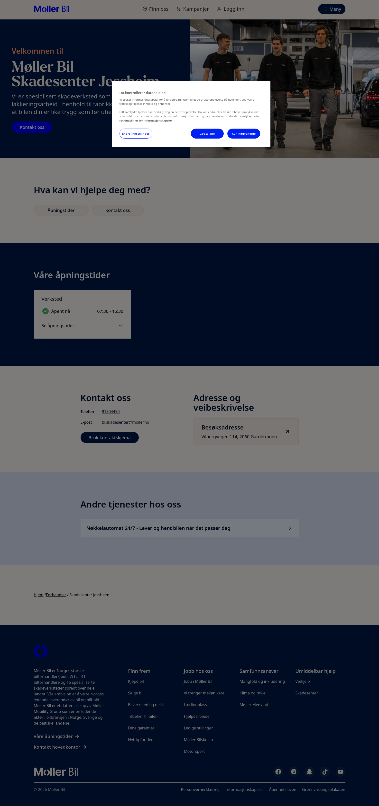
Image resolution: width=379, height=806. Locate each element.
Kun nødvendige (244, 133)
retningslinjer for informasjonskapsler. (146, 120)
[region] (191, 114)
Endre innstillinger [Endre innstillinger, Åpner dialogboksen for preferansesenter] (136, 133)
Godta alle (207, 133)
